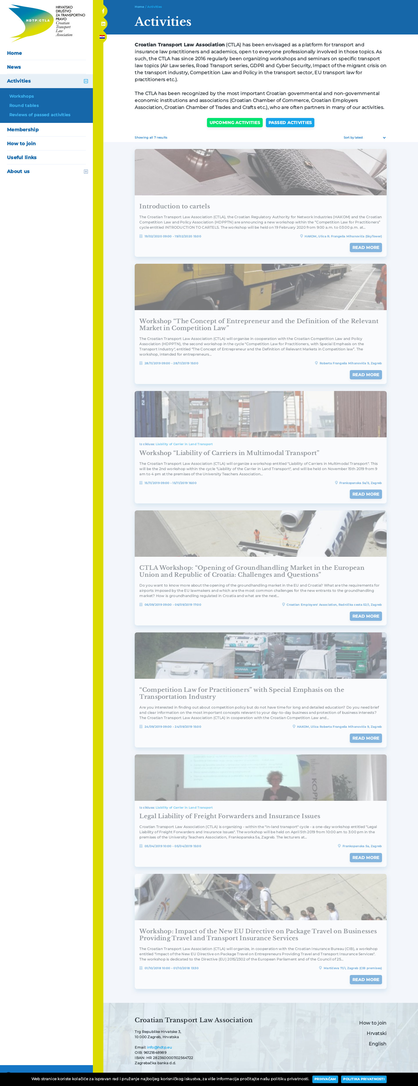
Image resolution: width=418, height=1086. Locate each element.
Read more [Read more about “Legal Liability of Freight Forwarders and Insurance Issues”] (365, 857)
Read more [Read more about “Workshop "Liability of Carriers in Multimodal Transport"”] (365, 494)
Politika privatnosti (364, 1079)
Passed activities (290, 122)
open (86, 81)
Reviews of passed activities (40, 114)
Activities (19, 81)
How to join (21, 143)
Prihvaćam (325, 1079)
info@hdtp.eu (159, 1047)
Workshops (21, 96)
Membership (23, 129)
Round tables (24, 105)
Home (14, 53)
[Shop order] (364, 137)
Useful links (22, 157)
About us (18, 171)
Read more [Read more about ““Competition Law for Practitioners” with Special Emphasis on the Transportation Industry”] (365, 738)
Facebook (103, 9)
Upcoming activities (235, 122)
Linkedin (103, 22)
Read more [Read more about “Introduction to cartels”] (365, 247)
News (14, 67)
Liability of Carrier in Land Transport (184, 444)
